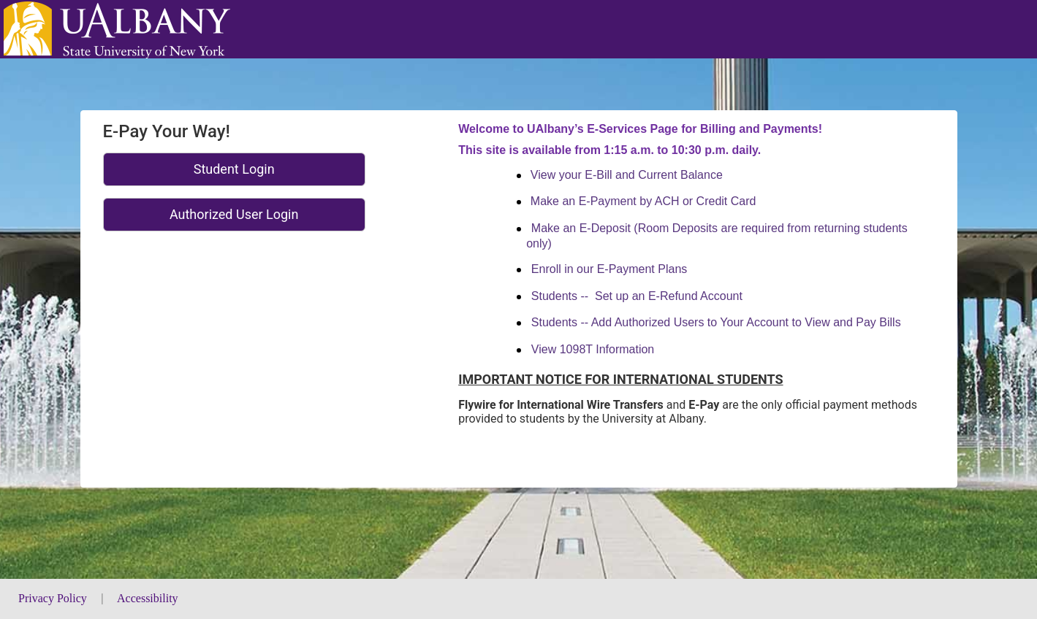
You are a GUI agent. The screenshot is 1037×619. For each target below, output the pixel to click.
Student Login (234, 169)
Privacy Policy (54, 598)
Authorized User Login (234, 214)
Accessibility (147, 598)
